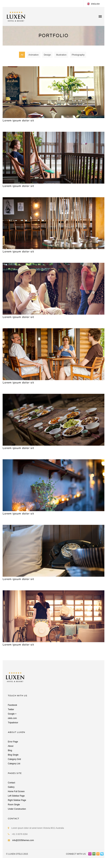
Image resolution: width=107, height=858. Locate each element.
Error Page (13, 741)
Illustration (61, 54)
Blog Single (13, 755)
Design (47, 54)
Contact (11, 782)
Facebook (12, 705)
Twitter (11, 709)
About (10, 746)
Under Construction (17, 809)
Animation (33, 54)
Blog (10, 750)
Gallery (11, 787)
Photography (78, 54)
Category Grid (14, 759)
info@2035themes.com (23, 840)
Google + (12, 714)
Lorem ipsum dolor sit (18, 120)
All (22, 54)
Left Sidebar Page (16, 796)
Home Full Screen (16, 791)
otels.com (12, 718)
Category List (14, 763)
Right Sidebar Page (17, 800)
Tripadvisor (13, 722)
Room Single (14, 804)
